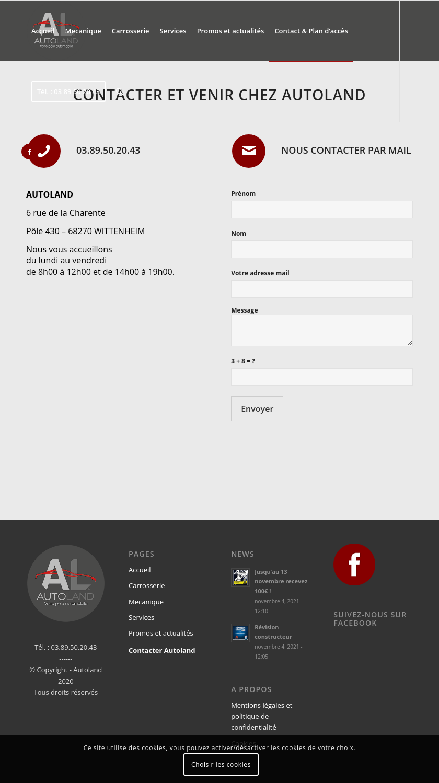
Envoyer (257, 408)
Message (244, 310)
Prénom (243, 193)
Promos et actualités (161, 633)
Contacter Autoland (162, 650)
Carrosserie (147, 585)
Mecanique (146, 601)
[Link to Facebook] (29, 151)
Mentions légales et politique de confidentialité (261, 716)
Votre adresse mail (260, 273)
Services (141, 617)
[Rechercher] (119, 91)
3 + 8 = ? (243, 360)
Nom (238, 233)
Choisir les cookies (221, 764)
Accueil (140, 569)
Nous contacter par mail (346, 150)
